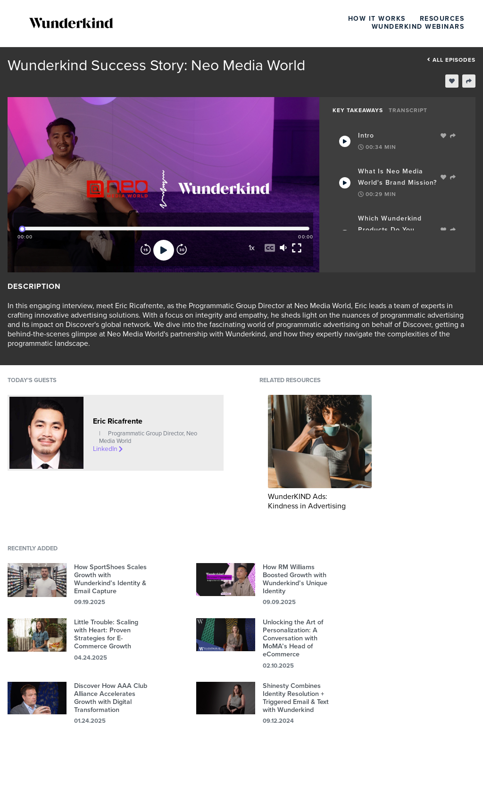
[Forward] (181, 250)
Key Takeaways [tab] (358, 110)
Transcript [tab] (408, 110)
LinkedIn (108, 449)
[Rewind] (145, 250)
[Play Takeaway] (344, 141)
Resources (442, 19)
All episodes (451, 60)
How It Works (377, 19)
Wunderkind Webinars (418, 27)
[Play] (163, 250)
